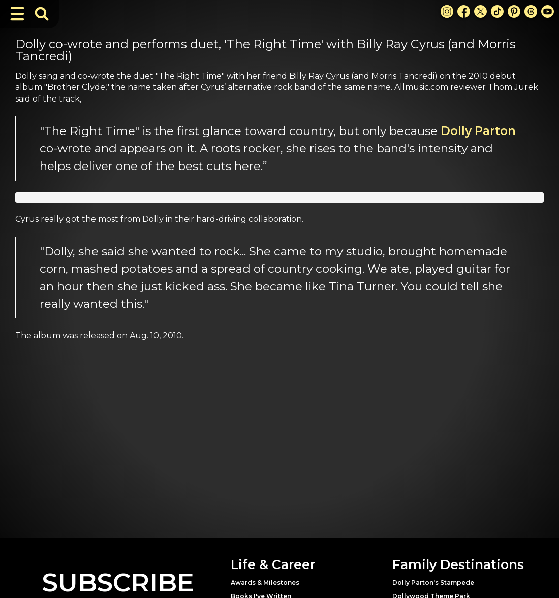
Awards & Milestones (265, 582)
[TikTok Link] (497, 11)
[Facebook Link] (463, 11)
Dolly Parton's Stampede (433, 582)
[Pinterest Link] (514, 11)
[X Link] (480, 11)
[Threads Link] (530, 11)
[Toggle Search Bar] (42, 14)
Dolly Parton (478, 131)
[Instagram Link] (447, 11)
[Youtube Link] (547, 11)
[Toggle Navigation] (17, 14)
